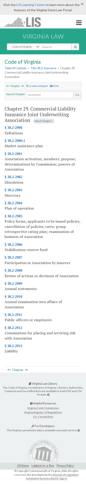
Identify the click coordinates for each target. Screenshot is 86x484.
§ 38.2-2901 (13, 154)
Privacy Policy (65, 465)
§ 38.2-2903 (13, 190)
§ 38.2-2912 (13, 328)
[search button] (75, 46)
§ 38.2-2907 (13, 257)
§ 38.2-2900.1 (15, 141)
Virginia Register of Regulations (43, 412)
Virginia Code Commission (43, 408)
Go (77, 95)
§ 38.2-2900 (13, 128)
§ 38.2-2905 (13, 216)
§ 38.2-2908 (13, 270)
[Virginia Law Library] (48, 394)
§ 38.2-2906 (13, 244)
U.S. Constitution (43, 416)
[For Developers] (79, 430)
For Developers (43, 426)
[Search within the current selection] (49, 94)
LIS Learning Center (30, 5)
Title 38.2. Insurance (43, 68)
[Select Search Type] (23, 46)
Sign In (63, 478)
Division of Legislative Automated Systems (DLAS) (52, 476)
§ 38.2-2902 (13, 177)
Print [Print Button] (54, 86)
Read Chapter (44, 121)
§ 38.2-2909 (13, 283)
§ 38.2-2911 (13, 315)
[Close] (82, 4)
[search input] (55, 46)
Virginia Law (43, 36)
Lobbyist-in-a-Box (43, 465)
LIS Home (23, 465)
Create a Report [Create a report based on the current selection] (37, 86)
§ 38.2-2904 (13, 203)
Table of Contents (16, 68)
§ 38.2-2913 (13, 346)
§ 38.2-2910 (13, 297)
